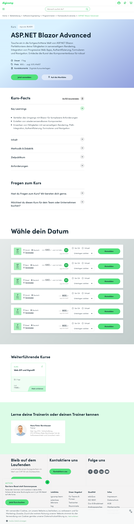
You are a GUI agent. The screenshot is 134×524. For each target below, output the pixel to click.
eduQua (91, 496)
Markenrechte (113, 507)
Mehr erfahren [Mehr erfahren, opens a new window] (73, 516)
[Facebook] (90, 471)
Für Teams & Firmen (74, 497)
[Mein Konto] (119, 3)
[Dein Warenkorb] (131, 3)
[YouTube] (107, 471)
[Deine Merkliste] (125, 3)
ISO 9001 (92, 500)
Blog (51, 506)
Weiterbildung (15, 16)
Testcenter (73, 502)
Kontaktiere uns (60, 471)
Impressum (112, 496)
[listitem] (48, 108)
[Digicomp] (7, 3)
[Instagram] (96, 471)
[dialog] (67, 516)
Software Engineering (31, 16)
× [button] (131, 512)
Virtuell (87, 248)
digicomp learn (56, 496)
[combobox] (130, 510)
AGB (109, 503)
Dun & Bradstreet (95, 503)
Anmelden (109, 251)
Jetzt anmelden (24, 77)
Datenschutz (112, 500)
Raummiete (74, 506)
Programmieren (48, 16)
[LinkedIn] (101, 471)
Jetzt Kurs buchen (17, 502)
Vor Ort (77, 248)
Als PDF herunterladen (70, 98)
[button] (45, 520)
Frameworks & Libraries (67, 16)
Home (4, 16)
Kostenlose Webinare (54, 501)
